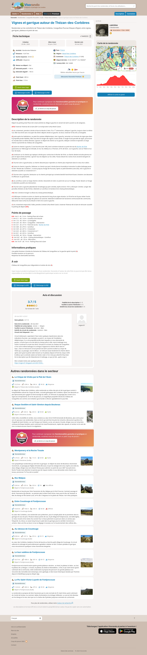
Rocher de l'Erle (82, 147)
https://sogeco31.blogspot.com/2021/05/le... (29, 363)
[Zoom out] (133, 52)
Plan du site (15, 630)
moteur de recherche (65, 603)
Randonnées (27, 14)
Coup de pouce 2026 (19, 641)
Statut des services (67, 651)
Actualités (14, 638)
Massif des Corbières (69, 54)
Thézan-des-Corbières (71, 57)
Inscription (120, 14)
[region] (116, 58)
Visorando (14, 17)
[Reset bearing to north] (133, 56)
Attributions (99, 70)
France (62, 50)
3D (129, 68)
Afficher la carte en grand (116, 95)
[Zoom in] (133, 49)
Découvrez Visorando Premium (72, 77)
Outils (15, 14)
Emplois (13, 634)
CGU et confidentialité (18, 627)
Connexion (131, 14)
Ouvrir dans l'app (22, 87)
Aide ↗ (38, 14)
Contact (13, 645)
